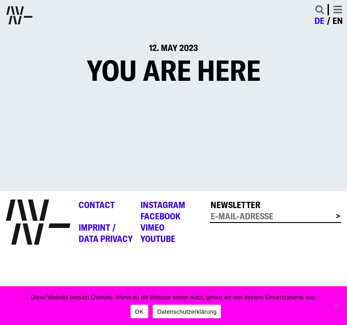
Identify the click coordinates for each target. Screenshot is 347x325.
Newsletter (235, 205)
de (319, 20)
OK (139, 311)
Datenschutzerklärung (186, 311)
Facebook (161, 216)
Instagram (163, 205)
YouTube (158, 238)
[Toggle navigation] (337, 9)
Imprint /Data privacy (106, 233)
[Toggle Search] (319, 9)
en (338, 20)
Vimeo (152, 227)
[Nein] (335, 305)
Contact (97, 205)
